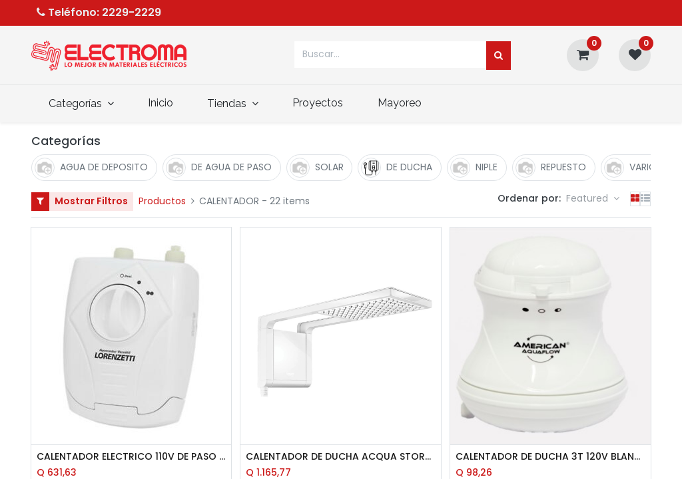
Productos (162, 201)
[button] (592, 199)
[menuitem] (160, 103)
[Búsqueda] (498, 56)
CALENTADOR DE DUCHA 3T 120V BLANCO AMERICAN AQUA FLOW (550, 456)
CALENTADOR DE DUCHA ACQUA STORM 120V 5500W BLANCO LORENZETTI (341, 456)
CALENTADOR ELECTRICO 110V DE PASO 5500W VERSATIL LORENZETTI (131, 456)
